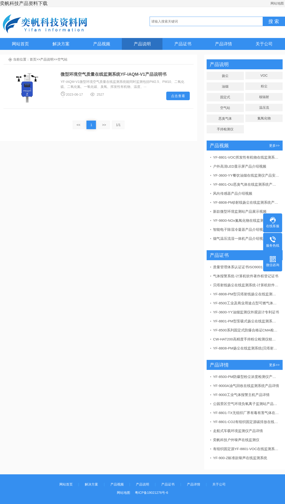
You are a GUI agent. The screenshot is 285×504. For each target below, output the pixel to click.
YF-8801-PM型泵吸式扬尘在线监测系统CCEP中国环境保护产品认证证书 (246, 321)
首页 (33, 59)
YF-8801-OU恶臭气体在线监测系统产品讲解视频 (246, 184)
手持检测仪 (225, 129)
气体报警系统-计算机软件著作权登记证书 (245, 276)
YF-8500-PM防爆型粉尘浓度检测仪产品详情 (246, 377)
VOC (263, 75)
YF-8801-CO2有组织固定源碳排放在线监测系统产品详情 (246, 422)
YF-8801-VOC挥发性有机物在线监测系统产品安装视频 (246, 157)
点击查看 (178, 96)
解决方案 (61, 44)
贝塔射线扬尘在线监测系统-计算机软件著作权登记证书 (246, 285)
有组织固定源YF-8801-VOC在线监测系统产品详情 (246, 449)
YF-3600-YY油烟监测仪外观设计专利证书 (246, 312)
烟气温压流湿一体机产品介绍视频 (239, 238)
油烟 (225, 86)
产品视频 (101, 44)
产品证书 (182, 44)
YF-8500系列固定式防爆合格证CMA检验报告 (246, 330)
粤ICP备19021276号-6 (151, 493)
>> (104, 125)
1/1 (118, 125)
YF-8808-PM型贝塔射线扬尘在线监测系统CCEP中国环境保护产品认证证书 (246, 294)
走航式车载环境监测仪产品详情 (238, 431)
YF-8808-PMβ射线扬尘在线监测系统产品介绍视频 (246, 202)
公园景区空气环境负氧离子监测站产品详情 (246, 404)
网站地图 (277, 3)
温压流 (264, 107)
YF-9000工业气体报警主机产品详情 (241, 395)
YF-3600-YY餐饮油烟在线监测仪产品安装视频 (246, 175)
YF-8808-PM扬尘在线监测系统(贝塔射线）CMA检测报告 (246, 348)
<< (78, 125)
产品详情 (223, 44)
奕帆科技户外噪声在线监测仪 (236, 440)
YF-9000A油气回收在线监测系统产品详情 (246, 386)
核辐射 (264, 97)
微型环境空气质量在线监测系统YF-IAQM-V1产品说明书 (113, 74)
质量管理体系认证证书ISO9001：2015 (243, 267)
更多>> (274, 145)
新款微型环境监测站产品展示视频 (239, 211)
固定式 (225, 97)
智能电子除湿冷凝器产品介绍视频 (239, 229)
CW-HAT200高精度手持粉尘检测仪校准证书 (246, 339)
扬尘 (225, 76)
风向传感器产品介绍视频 (232, 193)
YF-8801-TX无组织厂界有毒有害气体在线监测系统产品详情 (246, 413)
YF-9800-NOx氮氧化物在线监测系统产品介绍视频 (246, 220)
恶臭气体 (225, 118)
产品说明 (142, 44)
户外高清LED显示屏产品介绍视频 (239, 166)
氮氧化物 (264, 118)
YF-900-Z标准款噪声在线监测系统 (240, 458)
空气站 (62, 59)
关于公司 (264, 44)
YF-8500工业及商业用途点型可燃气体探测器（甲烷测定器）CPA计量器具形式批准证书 (246, 303)
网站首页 (20, 44)
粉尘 (264, 86)
